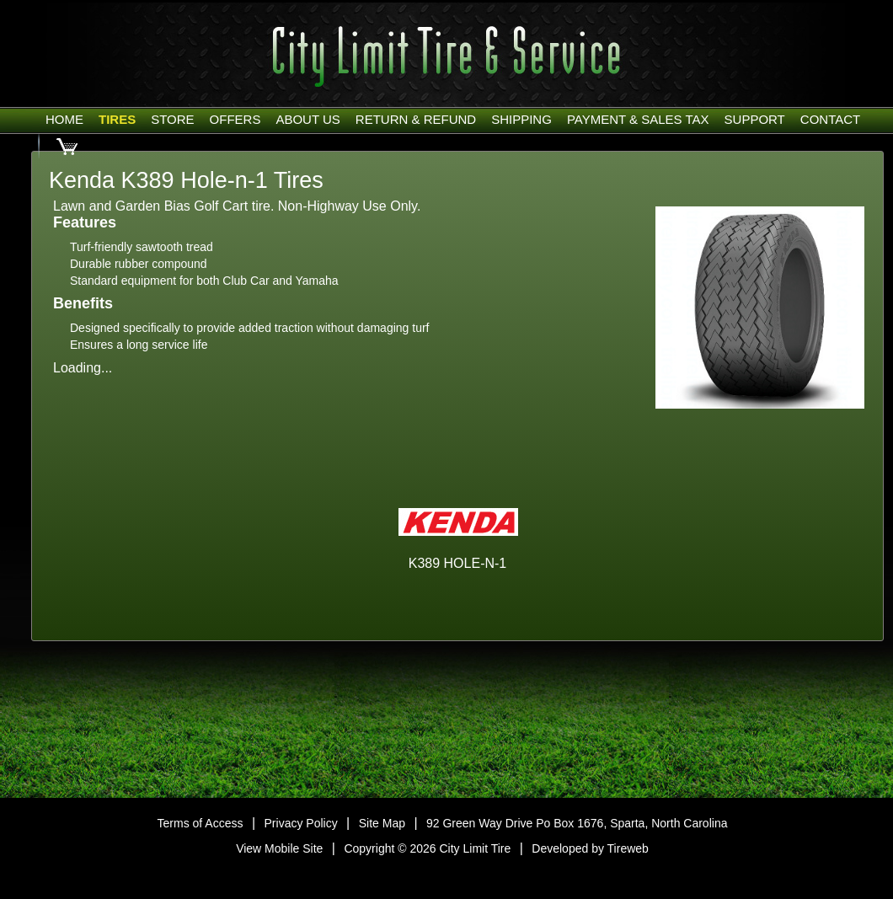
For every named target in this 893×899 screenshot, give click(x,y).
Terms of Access (200, 823)
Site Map (382, 823)
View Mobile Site (279, 848)
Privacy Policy (301, 823)
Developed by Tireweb (590, 848)
